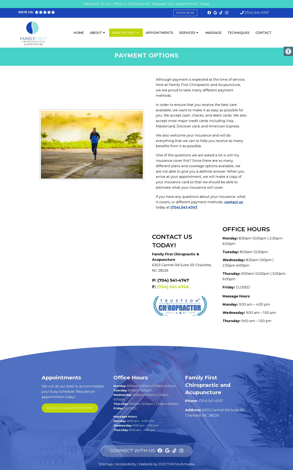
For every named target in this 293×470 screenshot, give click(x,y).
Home (79, 33)
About (96, 33)
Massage (213, 33)
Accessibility (125, 464)
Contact (263, 33)
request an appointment (69, 408)
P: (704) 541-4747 (170, 280)
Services (187, 33)
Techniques (238, 33)
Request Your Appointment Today (181, 4)
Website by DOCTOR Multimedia (167, 464)
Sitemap (105, 464)
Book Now (185, 13)
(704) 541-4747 (257, 13)
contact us (233, 202)
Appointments (159, 33)
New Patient (124, 33)
